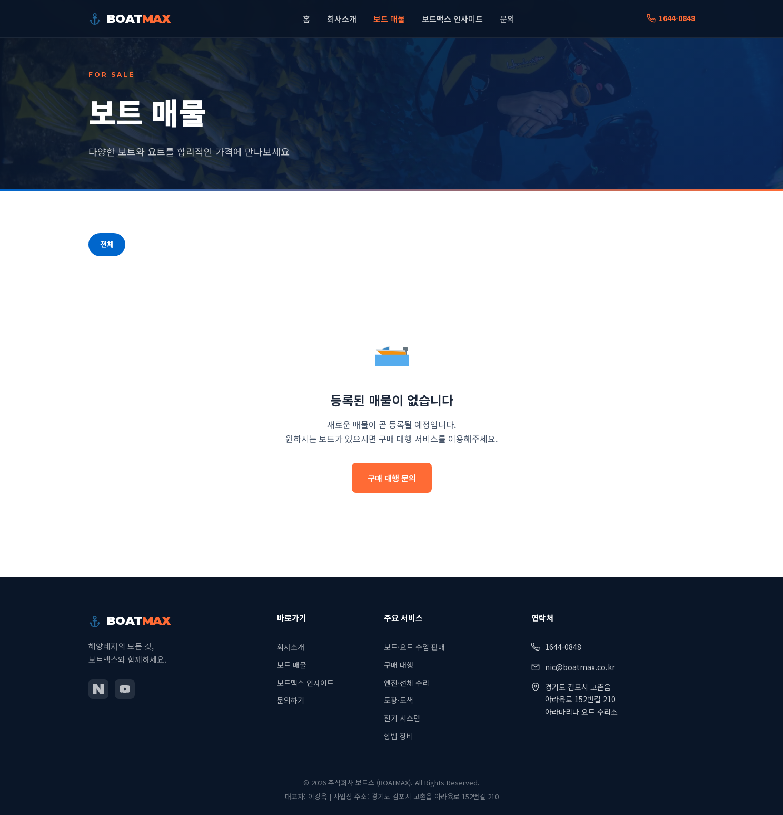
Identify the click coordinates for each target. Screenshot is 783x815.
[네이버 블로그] (98, 689)
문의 (507, 18)
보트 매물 (389, 18)
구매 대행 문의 (392, 477)
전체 (107, 244)
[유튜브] (125, 689)
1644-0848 (671, 18)
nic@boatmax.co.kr (580, 667)
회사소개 (341, 18)
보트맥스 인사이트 (452, 18)
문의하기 (290, 700)
